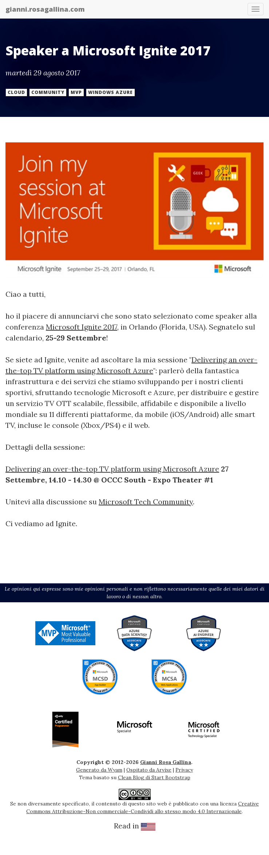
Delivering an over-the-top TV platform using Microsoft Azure (112, 468)
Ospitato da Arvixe (148, 770)
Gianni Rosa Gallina (165, 762)
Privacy (184, 770)
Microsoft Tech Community (146, 501)
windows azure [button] (110, 92)
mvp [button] (76, 92)
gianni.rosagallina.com (45, 9)
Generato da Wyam (99, 770)
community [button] (47, 92)
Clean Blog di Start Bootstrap (154, 777)
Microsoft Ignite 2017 (81, 326)
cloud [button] (16, 92)
